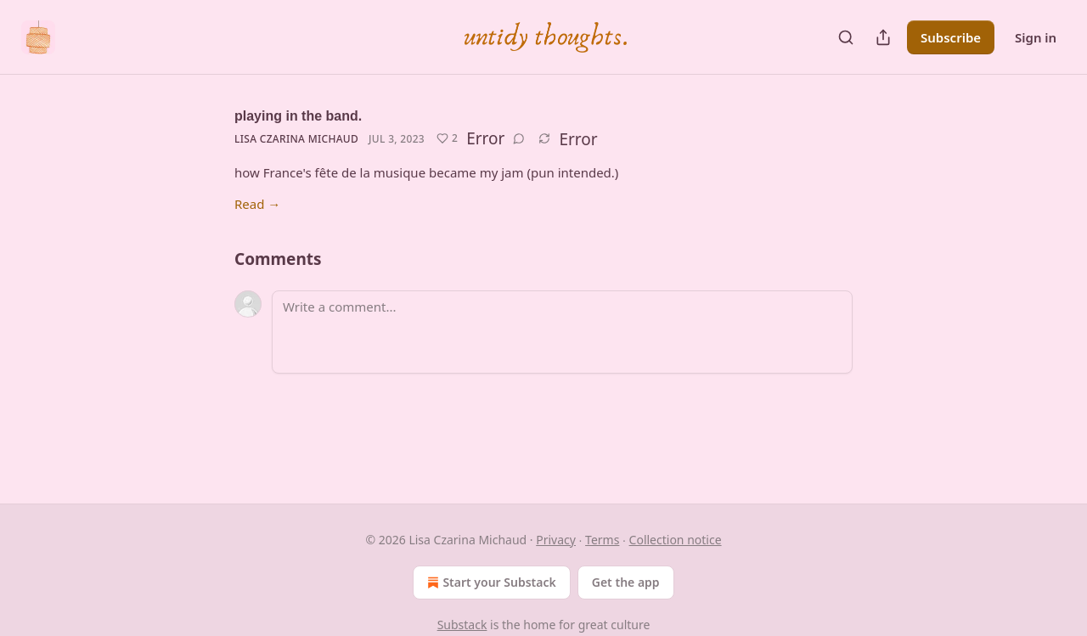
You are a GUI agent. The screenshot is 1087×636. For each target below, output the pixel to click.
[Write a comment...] (562, 332)
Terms (602, 540)
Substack (462, 624)
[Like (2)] (447, 138)
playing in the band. (298, 116)
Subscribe (951, 37)
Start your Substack (489, 582)
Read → (257, 203)
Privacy (556, 540)
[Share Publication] (883, 37)
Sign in (1035, 37)
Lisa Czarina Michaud (296, 139)
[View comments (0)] (519, 138)
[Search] (846, 37)
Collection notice (675, 540)
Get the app (626, 582)
